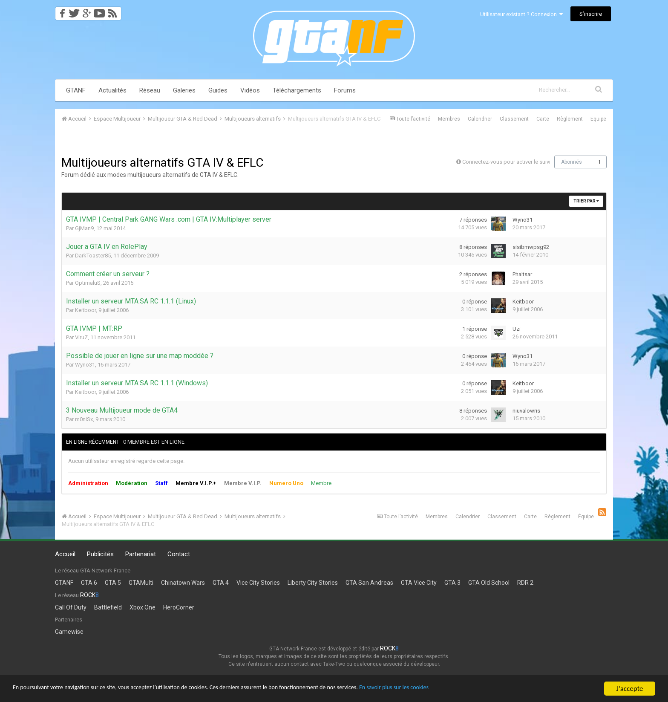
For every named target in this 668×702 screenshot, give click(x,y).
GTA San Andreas (369, 582)
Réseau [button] (149, 90)
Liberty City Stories (313, 582)
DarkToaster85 (93, 255)
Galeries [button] (184, 90)
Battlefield (108, 607)
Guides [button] (217, 90)
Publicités (100, 554)
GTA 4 (221, 582)
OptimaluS (88, 283)
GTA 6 (89, 582)
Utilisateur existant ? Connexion (521, 14)
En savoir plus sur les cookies (475, 689)
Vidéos (250, 90)
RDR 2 (525, 582)
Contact (178, 554)
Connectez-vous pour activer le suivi (506, 162)
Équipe (598, 119)
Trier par (586, 201)
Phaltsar (522, 274)
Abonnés (571, 162)
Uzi (517, 329)
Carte (542, 119)
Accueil (65, 554)
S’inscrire (590, 14)
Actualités (112, 90)
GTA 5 (113, 582)
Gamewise (69, 631)
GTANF (76, 90)
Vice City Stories (258, 582)
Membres (449, 119)
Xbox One (142, 607)
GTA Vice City (419, 582)
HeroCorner (178, 607)
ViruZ (81, 337)
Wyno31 (523, 220)
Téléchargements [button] (297, 90)
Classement (514, 119)
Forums (345, 90)
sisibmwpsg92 (531, 247)
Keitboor (85, 310)
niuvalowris (526, 410)
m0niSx (84, 419)
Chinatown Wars (183, 582)
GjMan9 (84, 228)
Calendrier (480, 119)
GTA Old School (489, 582)
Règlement (570, 119)
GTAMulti (141, 582)
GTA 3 (452, 582)
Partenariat (140, 554)
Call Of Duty (70, 607)
